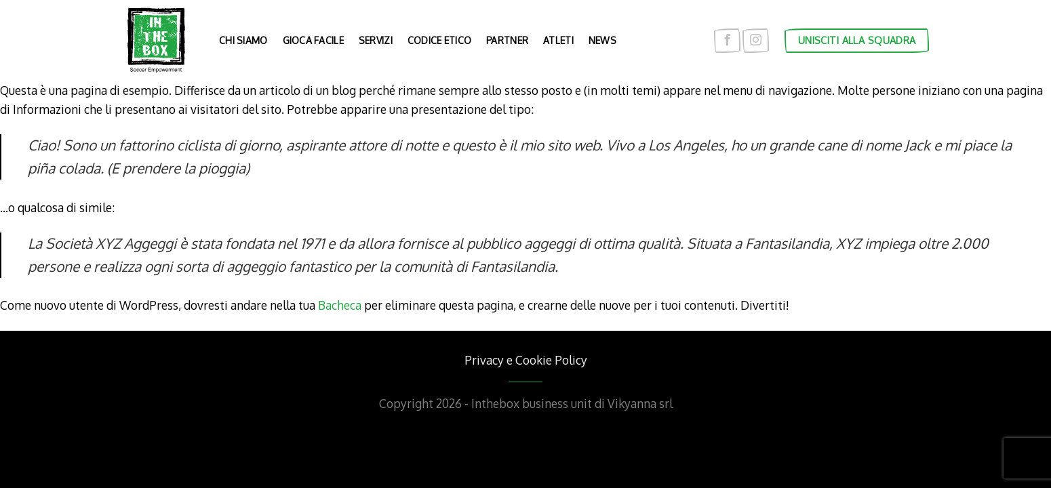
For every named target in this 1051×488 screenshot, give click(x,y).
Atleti (558, 40)
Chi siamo (243, 40)
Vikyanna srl (640, 403)
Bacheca (339, 305)
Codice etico (439, 40)
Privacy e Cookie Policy (525, 359)
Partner (507, 40)
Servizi (376, 40)
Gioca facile (313, 40)
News (602, 40)
